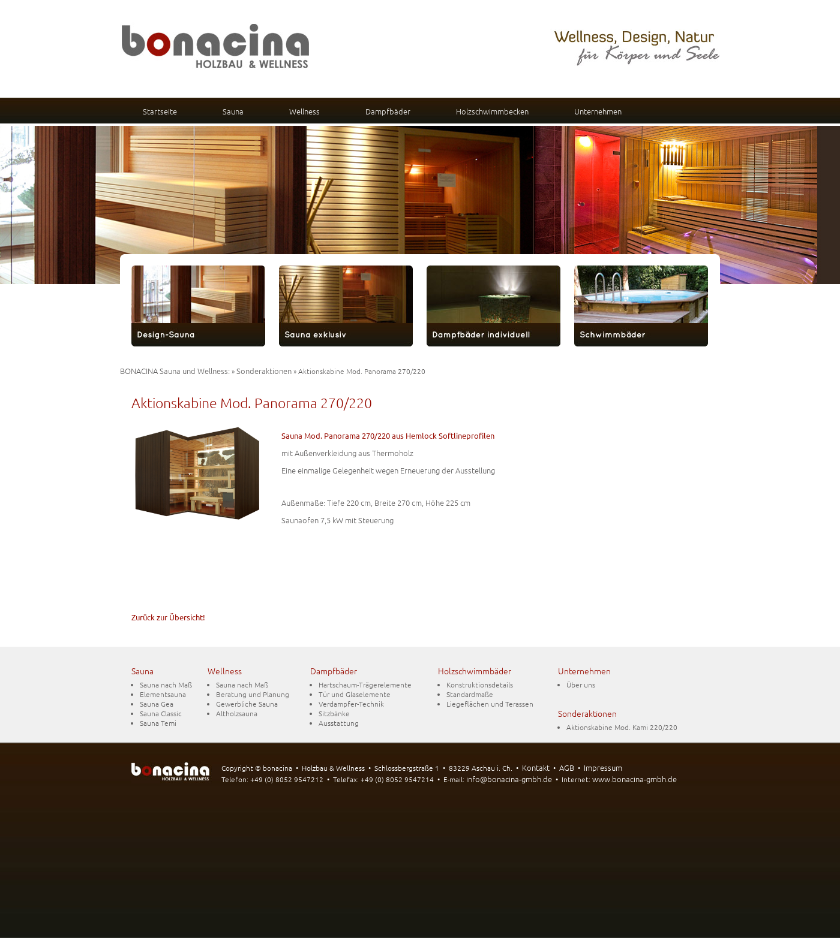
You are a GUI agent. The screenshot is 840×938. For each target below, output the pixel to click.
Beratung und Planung (252, 694)
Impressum (603, 767)
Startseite (160, 111)
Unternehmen (598, 111)
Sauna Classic (161, 713)
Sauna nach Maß (166, 684)
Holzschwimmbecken (492, 111)
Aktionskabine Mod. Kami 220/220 (621, 727)
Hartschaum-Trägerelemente (365, 684)
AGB (566, 767)
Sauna (233, 111)
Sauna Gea (156, 703)
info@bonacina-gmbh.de (509, 779)
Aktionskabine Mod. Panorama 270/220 (251, 402)
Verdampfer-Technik (351, 703)
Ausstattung (339, 723)
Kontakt (536, 767)
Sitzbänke (334, 713)
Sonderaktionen (264, 370)
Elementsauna (163, 694)
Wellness (304, 111)
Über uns (580, 684)
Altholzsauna (236, 713)
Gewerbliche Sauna (247, 703)
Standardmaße (469, 694)
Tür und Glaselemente (355, 694)
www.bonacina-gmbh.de (634, 779)
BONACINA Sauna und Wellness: (175, 370)
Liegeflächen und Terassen (489, 703)
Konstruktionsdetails (479, 684)
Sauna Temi (158, 723)
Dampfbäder (387, 111)
